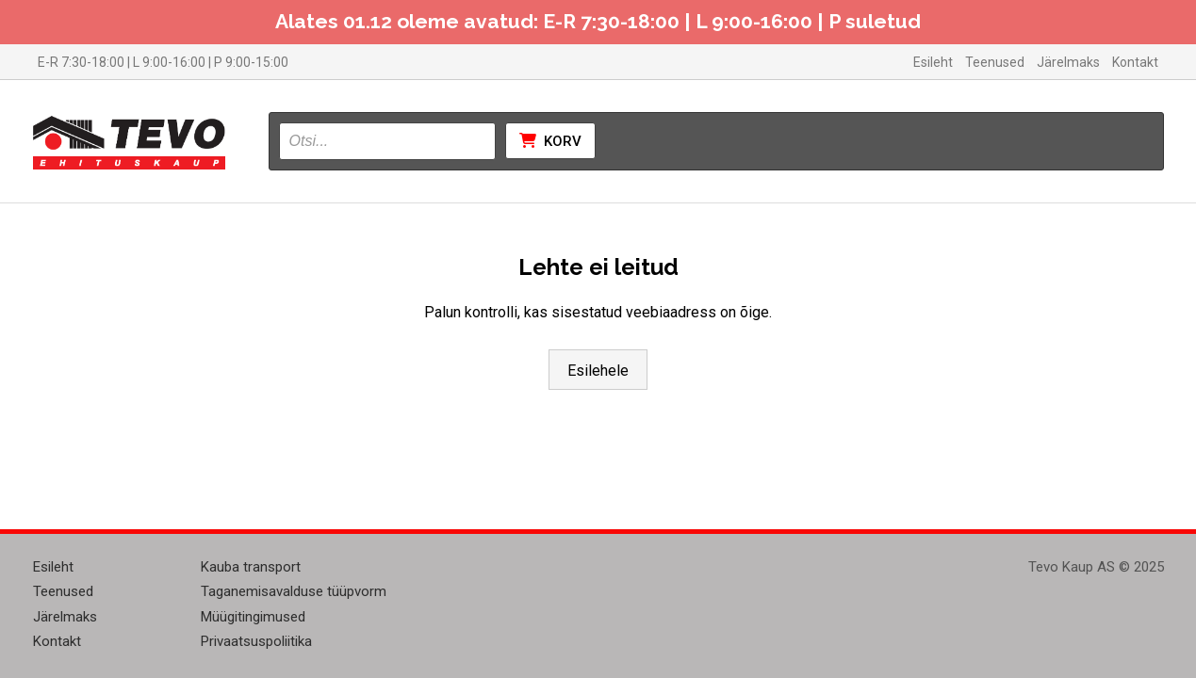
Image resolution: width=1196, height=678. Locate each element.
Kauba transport (251, 566)
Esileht (933, 62)
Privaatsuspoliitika (256, 641)
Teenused (994, 62)
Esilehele (598, 370)
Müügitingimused (253, 616)
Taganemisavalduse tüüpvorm (293, 591)
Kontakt (1135, 62)
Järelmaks (1068, 62)
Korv (550, 141)
